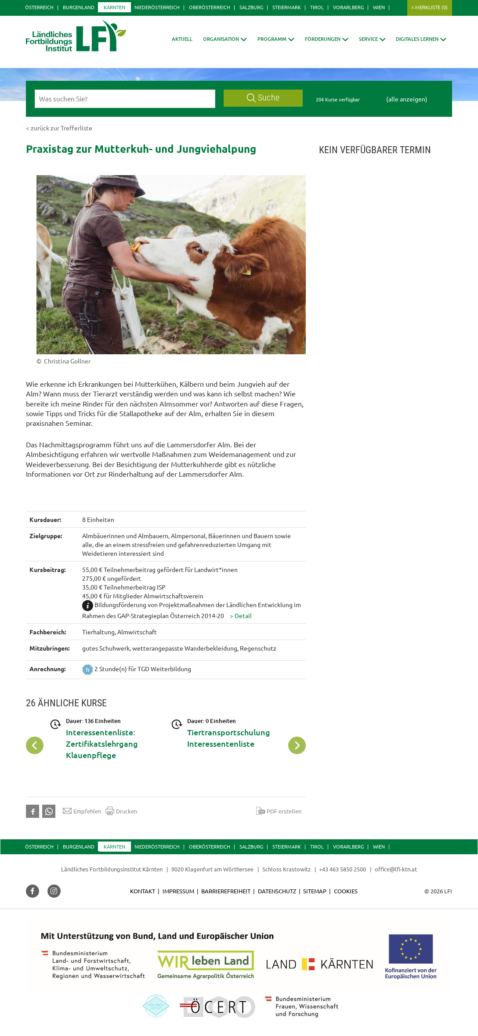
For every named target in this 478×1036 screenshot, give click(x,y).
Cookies (346, 891)
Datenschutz (277, 891)
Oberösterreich (209, 7)
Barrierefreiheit (225, 891)
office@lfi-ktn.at (396, 869)
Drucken (121, 810)
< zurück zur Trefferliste (59, 128)
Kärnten (114, 7)
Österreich (39, 7)
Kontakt (142, 891)
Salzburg (251, 7)
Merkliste (431, 7)
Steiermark (286, 7)
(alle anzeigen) (406, 99)
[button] (225, 38)
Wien (379, 7)
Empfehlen (82, 810)
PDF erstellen (278, 810)
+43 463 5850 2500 (342, 869)
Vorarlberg (348, 7)
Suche (263, 98)
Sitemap (314, 891)
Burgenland (78, 7)
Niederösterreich (157, 7)
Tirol (317, 7)
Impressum (178, 891)
